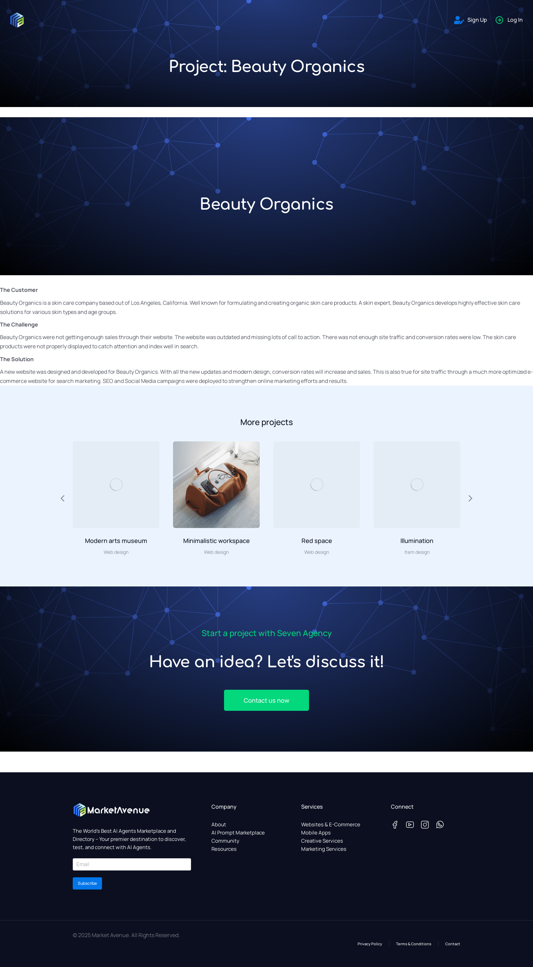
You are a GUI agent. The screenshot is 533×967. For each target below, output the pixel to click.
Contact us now (266, 700)
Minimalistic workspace (216, 541)
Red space (317, 541)
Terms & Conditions (413, 944)
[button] (62, 498)
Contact (452, 944)
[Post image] (116, 484)
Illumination (416, 541)
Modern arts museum (116, 541)
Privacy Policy (370, 944)
